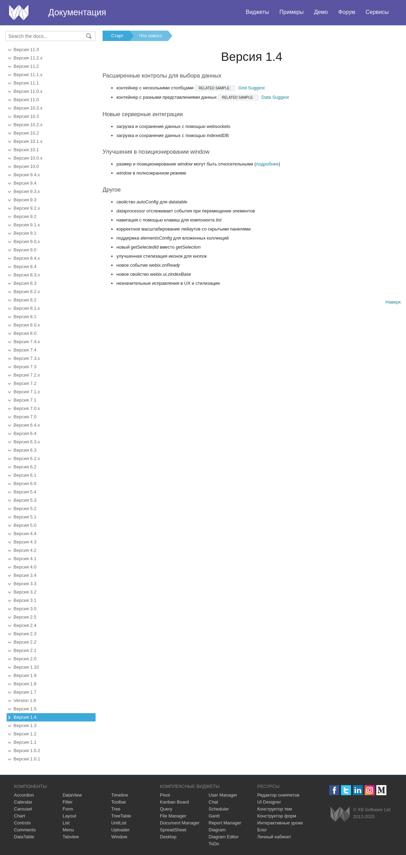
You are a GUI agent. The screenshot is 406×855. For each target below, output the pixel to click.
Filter (68, 802)
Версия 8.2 (25, 300)
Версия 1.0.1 (27, 758)
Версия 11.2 (26, 66)
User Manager (223, 795)
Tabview (71, 836)
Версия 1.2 (25, 733)
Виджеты (257, 12)
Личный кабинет (274, 836)
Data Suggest (253, 97)
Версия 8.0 (25, 333)
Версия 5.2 (25, 508)
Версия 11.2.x (28, 58)
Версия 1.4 (25, 717)
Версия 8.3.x (27, 274)
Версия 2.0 (25, 658)
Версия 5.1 (25, 516)
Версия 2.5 (25, 617)
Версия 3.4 (25, 575)
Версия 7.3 (25, 366)
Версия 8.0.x (27, 325)
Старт (117, 35)
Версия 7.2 (25, 383)
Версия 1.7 (25, 692)
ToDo (214, 843)
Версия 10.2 (26, 133)
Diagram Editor (224, 836)
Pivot (165, 795)
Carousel (23, 809)
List (66, 822)
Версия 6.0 (25, 483)
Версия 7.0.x (27, 408)
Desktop (168, 836)
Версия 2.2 (25, 642)
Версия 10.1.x (28, 141)
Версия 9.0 (25, 249)
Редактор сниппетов (278, 795)
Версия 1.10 (26, 667)
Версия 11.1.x (28, 74)
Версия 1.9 (25, 675)
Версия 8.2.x (27, 291)
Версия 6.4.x (27, 425)
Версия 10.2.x (28, 124)
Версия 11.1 (26, 83)
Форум (346, 12)
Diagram (217, 829)
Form (68, 809)
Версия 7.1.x (27, 391)
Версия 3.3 (25, 583)
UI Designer (269, 802)
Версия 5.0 (25, 525)
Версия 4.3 (25, 542)
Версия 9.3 (25, 199)
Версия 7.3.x (27, 358)
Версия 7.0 (25, 416)
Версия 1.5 (25, 708)
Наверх (393, 302)
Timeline (119, 795)
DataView (72, 795)
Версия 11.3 (26, 49)
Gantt (214, 815)
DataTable (24, 836)
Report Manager (225, 822)
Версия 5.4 (25, 491)
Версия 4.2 (25, 550)
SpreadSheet (173, 829)
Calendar (23, 802)
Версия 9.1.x (27, 224)
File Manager (173, 815)
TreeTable (121, 815)
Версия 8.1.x (27, 308)
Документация (77, 12)
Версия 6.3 (25, 450)
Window (119, 836)
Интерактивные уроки (280, 822)
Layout (69, 815)
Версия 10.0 (26, 166)
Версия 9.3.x (27, 191)
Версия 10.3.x (28, 108)
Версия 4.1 (25, 558)
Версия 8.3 (25, 283)
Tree (115, 809)
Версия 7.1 (25, 400)
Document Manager (180, 822)
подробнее (267, 164)
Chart (19, 815)
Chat (213, 802)
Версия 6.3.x (27, 441)
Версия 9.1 (25, 233)
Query (166, 809)
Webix (340, 814)
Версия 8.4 (25, 266)
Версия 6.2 (25, 466)
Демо (321, 12)
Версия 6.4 (25, 433)
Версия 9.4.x (27, 174)
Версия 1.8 (25, 683)
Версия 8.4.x (27, 258)
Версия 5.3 (25, 500)
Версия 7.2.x (27, 375)
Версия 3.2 (25, 592)
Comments (25, 829)
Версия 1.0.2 (27, 750)
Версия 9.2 (25, 216)
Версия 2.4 (25, 625)
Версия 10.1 (26, 149)
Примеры (291, 12)
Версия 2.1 (25, 650)
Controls (22, 822)
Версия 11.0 (26, 99)
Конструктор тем (274, 809)
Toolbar (118, 802)
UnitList (118, 822)
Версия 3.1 (25, 600)
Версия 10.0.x (28, 158)
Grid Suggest (230, 87)
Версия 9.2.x (27, 208)
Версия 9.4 (25, 183)
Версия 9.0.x (27, 241)
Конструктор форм (276, 815)
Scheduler (219, 809)
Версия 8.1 (25, 316)
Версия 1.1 (25, 742)
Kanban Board (174, 802)
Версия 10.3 (26, 116)
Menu (68, 829)
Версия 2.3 (25, 633)
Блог (262, 829)
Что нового (150, 35)
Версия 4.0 (25, 567)
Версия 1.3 (25, 725)
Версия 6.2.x (27, 458)
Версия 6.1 (25, 475)
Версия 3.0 (25, 608)
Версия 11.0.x (28, 91)
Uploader (120, 829)
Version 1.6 (25, 700)
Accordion (24, 795)
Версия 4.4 (25, 533)
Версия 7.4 (25, 350)
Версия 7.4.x (27, 341)
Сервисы (377, 12)
